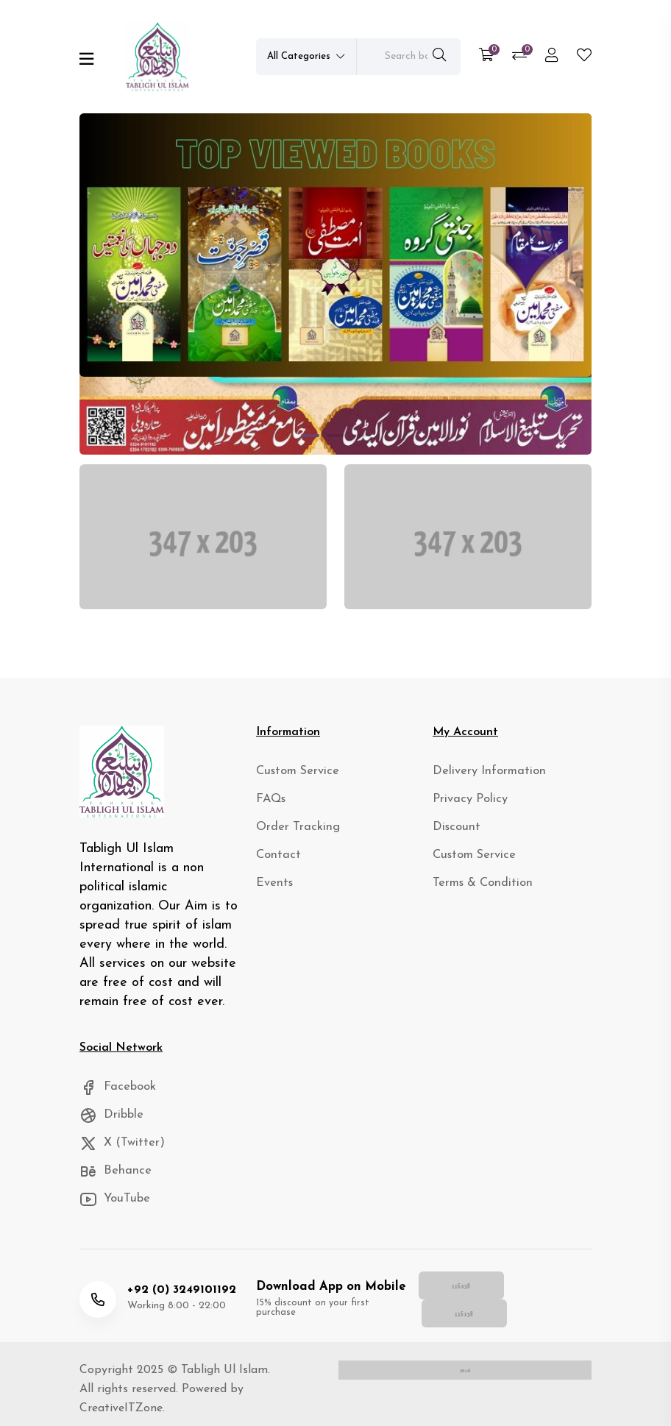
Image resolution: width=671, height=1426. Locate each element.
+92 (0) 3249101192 (178, 1288)
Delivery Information (481, 776)
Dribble (109, 1121)
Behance (111, 1178)
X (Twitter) (118, 1149)
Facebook (115, 1092)
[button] (310, 435)
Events (272, 891)
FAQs (270, 805)
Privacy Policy (465, 805)
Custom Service (293, 776)
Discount (453, 834)
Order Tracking (293, 834)
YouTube (112, 1207)
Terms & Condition (476, 891)
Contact (275, 862)
